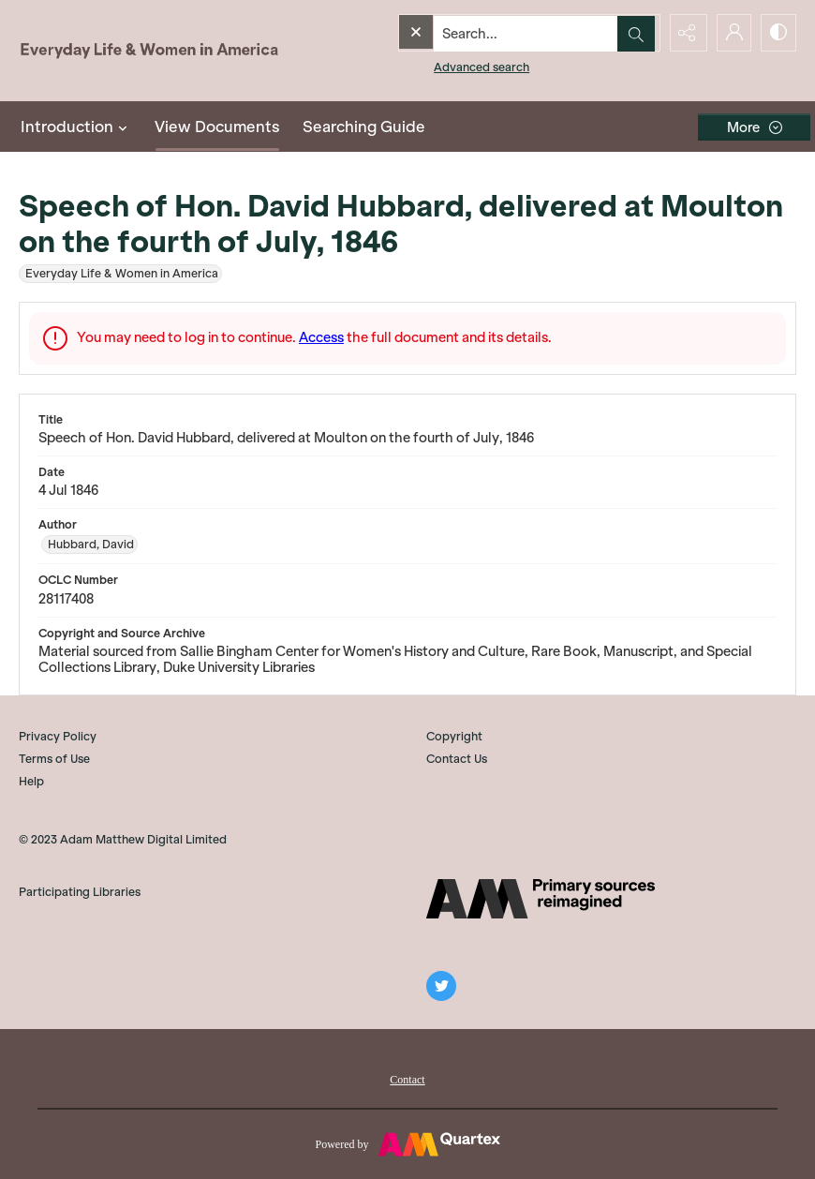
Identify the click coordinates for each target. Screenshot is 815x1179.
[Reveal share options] (684, 33)
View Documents (217, 126)
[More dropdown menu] (754, 127)
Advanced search (443, 66)
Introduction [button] (76, 126)
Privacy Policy (57, 736)
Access (321, 337)
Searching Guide (364, 126)
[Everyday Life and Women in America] (150, 50)
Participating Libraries (80, 892)
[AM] (540, 898)
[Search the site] (489, 33)
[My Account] (730, 33)
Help (31, 781)
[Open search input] (637, 33)
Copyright (454, 736)
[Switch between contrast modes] (777, 33)
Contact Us (456, 759)
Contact (407, 1079)
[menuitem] (407, 1078)
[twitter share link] (441, 986)
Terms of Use (54, 759)
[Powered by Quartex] (407, 1143)
